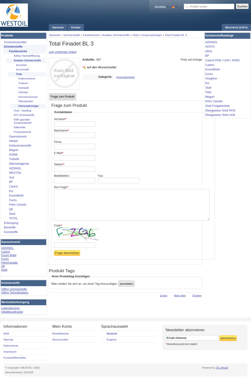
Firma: (58, 142)
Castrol (5, 251)
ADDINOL (7, 248)
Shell (4, 270)
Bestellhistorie (60, 333)
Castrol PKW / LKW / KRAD (222, 60)
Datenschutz (10, 345)
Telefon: (59, 164)
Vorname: (60, 119)
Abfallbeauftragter (12, 312)
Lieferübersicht (10, 308)
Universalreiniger (151, 34)
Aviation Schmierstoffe (115, 34)
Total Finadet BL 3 (176, 34)
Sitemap (8, 339)
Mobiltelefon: (62, 175)
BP (207, 55)
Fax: (100, 175)
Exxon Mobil (8, 255)
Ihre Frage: (61, 187)
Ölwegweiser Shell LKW (220, 115)
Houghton (211, 78)
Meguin (209, 96)
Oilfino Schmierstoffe (14, 289)
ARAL (208, 51)
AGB (6, 333)
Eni (207, 83)
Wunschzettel (60, 339)
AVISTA (210, 46)
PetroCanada (9, 262)
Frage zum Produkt (62, 96)
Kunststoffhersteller (14, 357)
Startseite (54, 34)
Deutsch (112, 333)
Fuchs (5, 259)
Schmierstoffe (71, 34)
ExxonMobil (212, 69)
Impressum (10, 351)
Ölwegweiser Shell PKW (220, 110)
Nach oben (180, 295)
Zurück (163, 295)
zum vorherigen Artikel (62, 52)
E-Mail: (59, 153)
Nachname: (61, 130)
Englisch (112, 339)
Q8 (3, 266)
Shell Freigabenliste (217, 106)
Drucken (196, 295)
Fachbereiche (91, 34)
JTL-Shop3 (222, 367)
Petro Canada (213, 101)
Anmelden (160, 6)
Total (135, 34)
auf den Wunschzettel (101, 67)
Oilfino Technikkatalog (14, 292)
